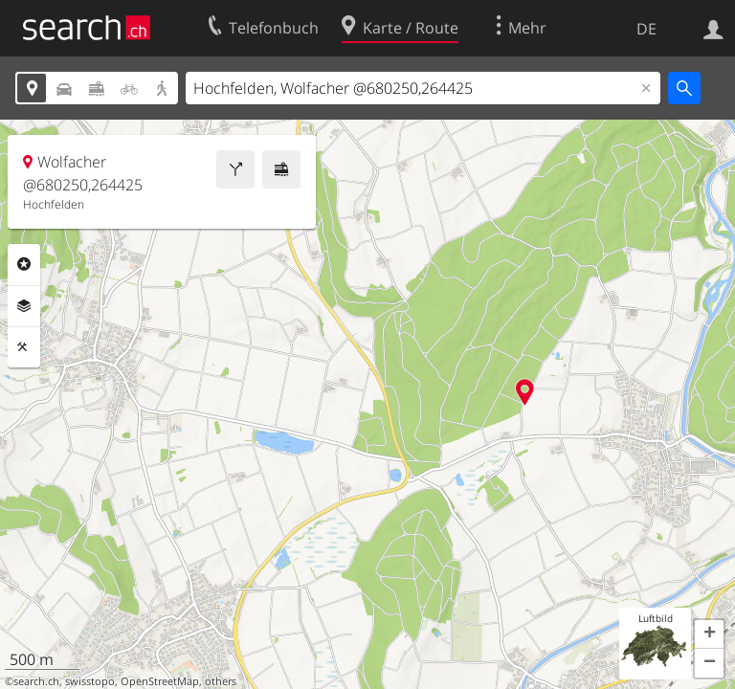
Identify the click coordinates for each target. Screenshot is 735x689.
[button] (709, 634)
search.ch (36, 681)
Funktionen (24, 347)
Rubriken (24, 264)
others (220, 681)
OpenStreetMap (160, 681)
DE (646, 28)
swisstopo (90, 681)
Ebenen (24, 306)
